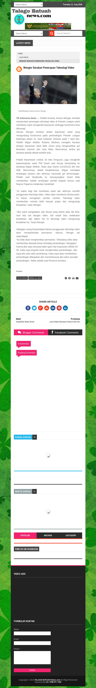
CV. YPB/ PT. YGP (53, 682)
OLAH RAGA (23, 57)
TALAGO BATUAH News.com (47, 680)
